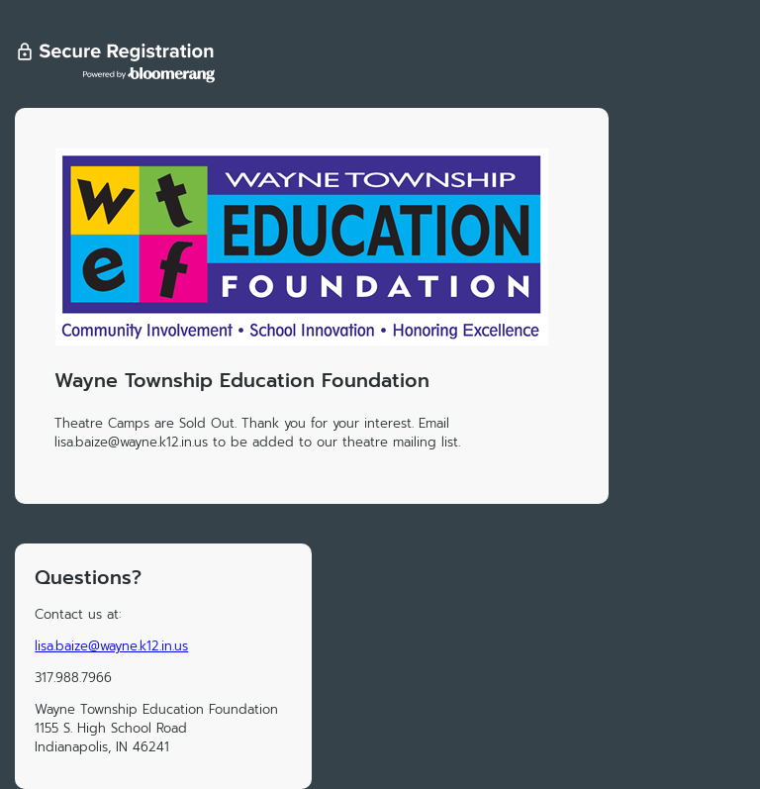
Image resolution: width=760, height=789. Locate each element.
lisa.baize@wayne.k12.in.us (111, 646)
